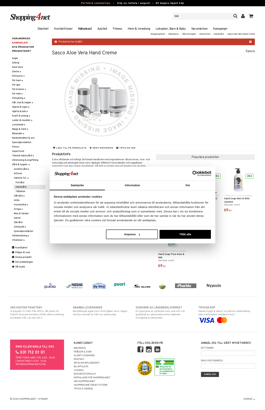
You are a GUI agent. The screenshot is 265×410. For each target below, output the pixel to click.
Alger (15, 58)
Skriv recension (101, 148)
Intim (17, 200)
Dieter (17, 71)
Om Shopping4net (84, 381)
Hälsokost (85, 29)
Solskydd (20, 226)
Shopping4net (158, 34)
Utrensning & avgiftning (25, 160)
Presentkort (21, 51)
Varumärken (199, 29)
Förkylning (19, 98)
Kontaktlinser (63, 29)
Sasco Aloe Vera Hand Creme (241, 34)
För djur (16, 84)
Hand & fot (204, 34)
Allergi (15, 62)
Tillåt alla (185, 234)
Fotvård (19, 182)
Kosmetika (21, 204)
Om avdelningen (22, 262)
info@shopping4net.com (31, 364)
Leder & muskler (22, 120)
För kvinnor (19, 89)
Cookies (79, 370)
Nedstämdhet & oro (23, 138)
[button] (251, 16)
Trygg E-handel (83, 388)
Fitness (117, 29)
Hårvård (19, 195)
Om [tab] (187, 185)
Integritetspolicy (85, 374)
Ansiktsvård (22, 169)
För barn (18, 80)
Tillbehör (20, 191)
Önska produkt (22, 257)
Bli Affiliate (81, 366)
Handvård (219, 34)
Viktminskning (21, 235)
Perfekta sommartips (95, 3)
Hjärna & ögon (21, 107)
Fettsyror (18, 76)
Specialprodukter (21, 142)
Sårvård (18, 222)
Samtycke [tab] (77, 185)
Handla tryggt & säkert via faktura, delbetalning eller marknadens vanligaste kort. (226, 314)
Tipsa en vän (125, 148)
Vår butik (18, 266)
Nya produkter (23, 47)
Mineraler (18, 133)
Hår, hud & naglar (22, 102)
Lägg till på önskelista (69, 148)
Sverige (249, 399)
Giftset (18, 173)
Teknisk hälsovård (23, 155)
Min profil (80, 348)
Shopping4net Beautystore (91, 385)
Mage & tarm (20, 129)
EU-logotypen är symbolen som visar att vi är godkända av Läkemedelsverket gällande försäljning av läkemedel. (164, 312)
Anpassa (132, 234)
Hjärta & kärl (20, 111)
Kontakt (79, 359)
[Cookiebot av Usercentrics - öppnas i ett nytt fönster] (195, 173)
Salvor (17, 218)
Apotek (102, 29)
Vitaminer (18, 240)
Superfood (18, 151)
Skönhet (43, 29)
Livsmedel (19, 124)
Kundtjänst (20, 247)
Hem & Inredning (139, 29)
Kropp (18, 209)
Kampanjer (220, 29)
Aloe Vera (17, 67)
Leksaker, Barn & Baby (171, 29)
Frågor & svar (21, 252)
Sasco (250, 51)
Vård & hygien (189, 34)
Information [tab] (132, 185)
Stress (15, 146)
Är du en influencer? (87, 363)
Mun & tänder (21, 213)
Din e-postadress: (212, 360)
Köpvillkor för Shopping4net (92, 377)
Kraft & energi (21, 115)
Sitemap (43, 399)
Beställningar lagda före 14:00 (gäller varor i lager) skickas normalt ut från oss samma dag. (101, 311)
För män (17, 93)
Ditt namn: (207, 348)
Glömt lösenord (84, 355)
